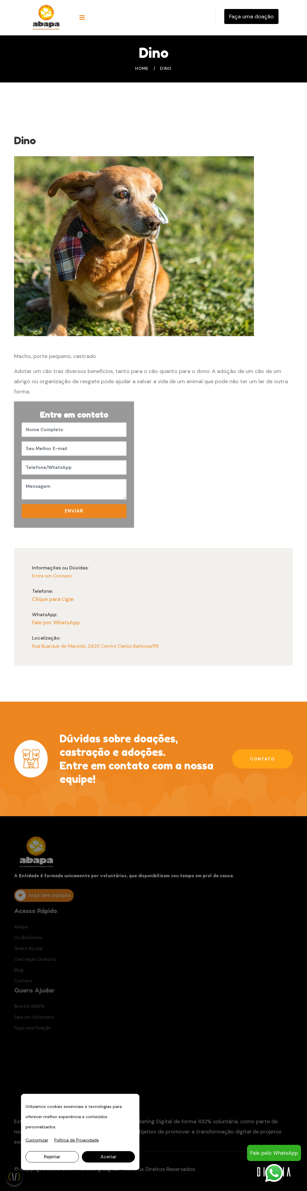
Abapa (21, 928)
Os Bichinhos (28, 939)
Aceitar (108, 1157)
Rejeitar (52, 1157)
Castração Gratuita (35, 961)
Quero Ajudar (28, 950)
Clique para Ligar (53, 599)
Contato (262, 759)
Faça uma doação (251, 16)
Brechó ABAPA (29, 1008)
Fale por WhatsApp (56, 622)
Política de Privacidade (76, 1140)
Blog (18, 972)
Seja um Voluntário (34, 1019)
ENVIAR (74, 511)
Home (142, 68)
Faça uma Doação (32, 1029)
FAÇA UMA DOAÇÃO (43, 897)
